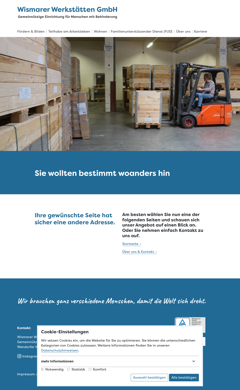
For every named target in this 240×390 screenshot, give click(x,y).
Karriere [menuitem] (200, 31)
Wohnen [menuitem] (100, 31)
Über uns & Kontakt (138, 252)
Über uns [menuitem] (183, 31)
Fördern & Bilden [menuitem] (31, 31)
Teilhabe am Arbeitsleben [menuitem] (69, 31)
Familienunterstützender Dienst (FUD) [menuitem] (141, 31)
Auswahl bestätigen (149, 377)
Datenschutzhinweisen (59, 350)
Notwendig (52, 369)
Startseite (130, 244)
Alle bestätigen (183, 377)
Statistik (76, 369)
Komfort (97, 369)
